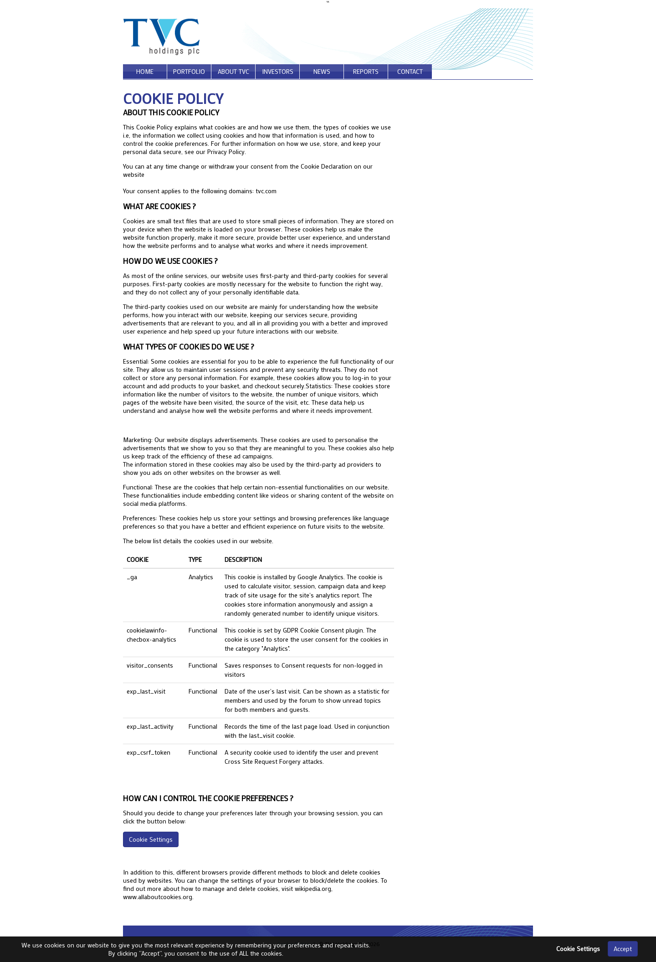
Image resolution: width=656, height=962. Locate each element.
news (321, 71)
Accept (623, 948)
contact (410, 71)
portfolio (189, 71)
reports (366, 71)
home (145, 71)
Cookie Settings (151, 839)
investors (277, 71)
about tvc (233, 71)
